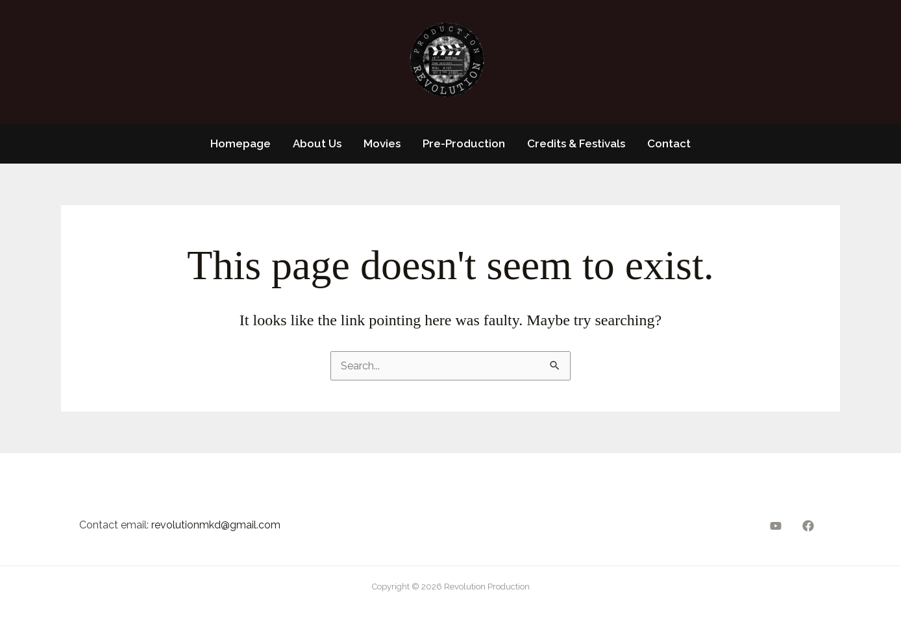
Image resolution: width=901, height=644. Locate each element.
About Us (317, 143)
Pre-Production (464, 143)
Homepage (240, 143)
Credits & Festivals (576, 143)
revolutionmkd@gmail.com (215, 525)
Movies (382, 143)
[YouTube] (776, 526)
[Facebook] (808, 526)
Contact (669, 143)
